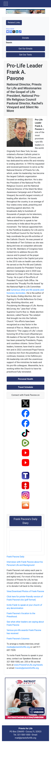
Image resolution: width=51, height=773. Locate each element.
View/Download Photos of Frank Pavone (25, 591)
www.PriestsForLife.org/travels (28, 665)
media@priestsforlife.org (18, 647)
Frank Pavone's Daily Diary (25, 521)
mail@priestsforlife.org (25, 738)
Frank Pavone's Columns (18, 638)
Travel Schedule (25, 387)
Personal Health (25, 379)
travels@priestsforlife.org (27, 668)
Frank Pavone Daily (15, 556)
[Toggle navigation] (5, 3)
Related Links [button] (14, 22)
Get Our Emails (25, 48)
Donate (25, 38)
